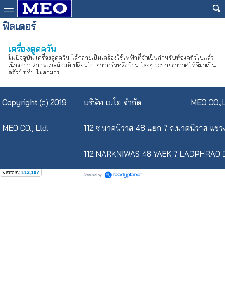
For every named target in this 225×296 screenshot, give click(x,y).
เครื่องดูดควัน (32, 49)
